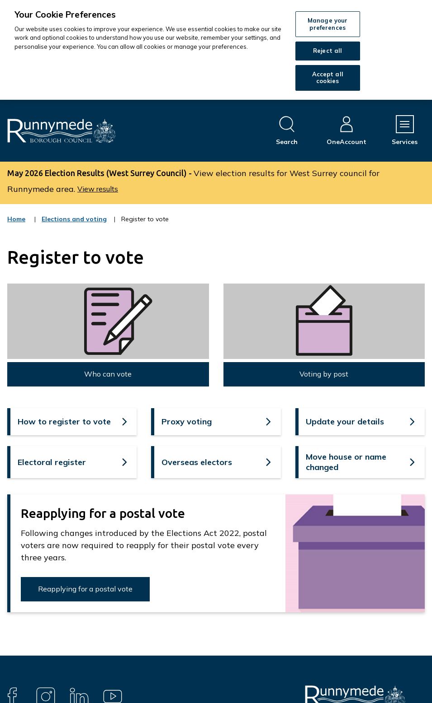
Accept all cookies (327, 77)
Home (16, 219)
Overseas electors (196, 462)
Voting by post (323, 373)
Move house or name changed (346, 462)
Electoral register (52, 462)
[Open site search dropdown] (287, 131)
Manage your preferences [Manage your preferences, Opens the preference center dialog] (327, 24)
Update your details (345, 421)
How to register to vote (64, 421)
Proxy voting (186, 421)
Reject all (327, 50)
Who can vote (108, 373)
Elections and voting (74, 225)
